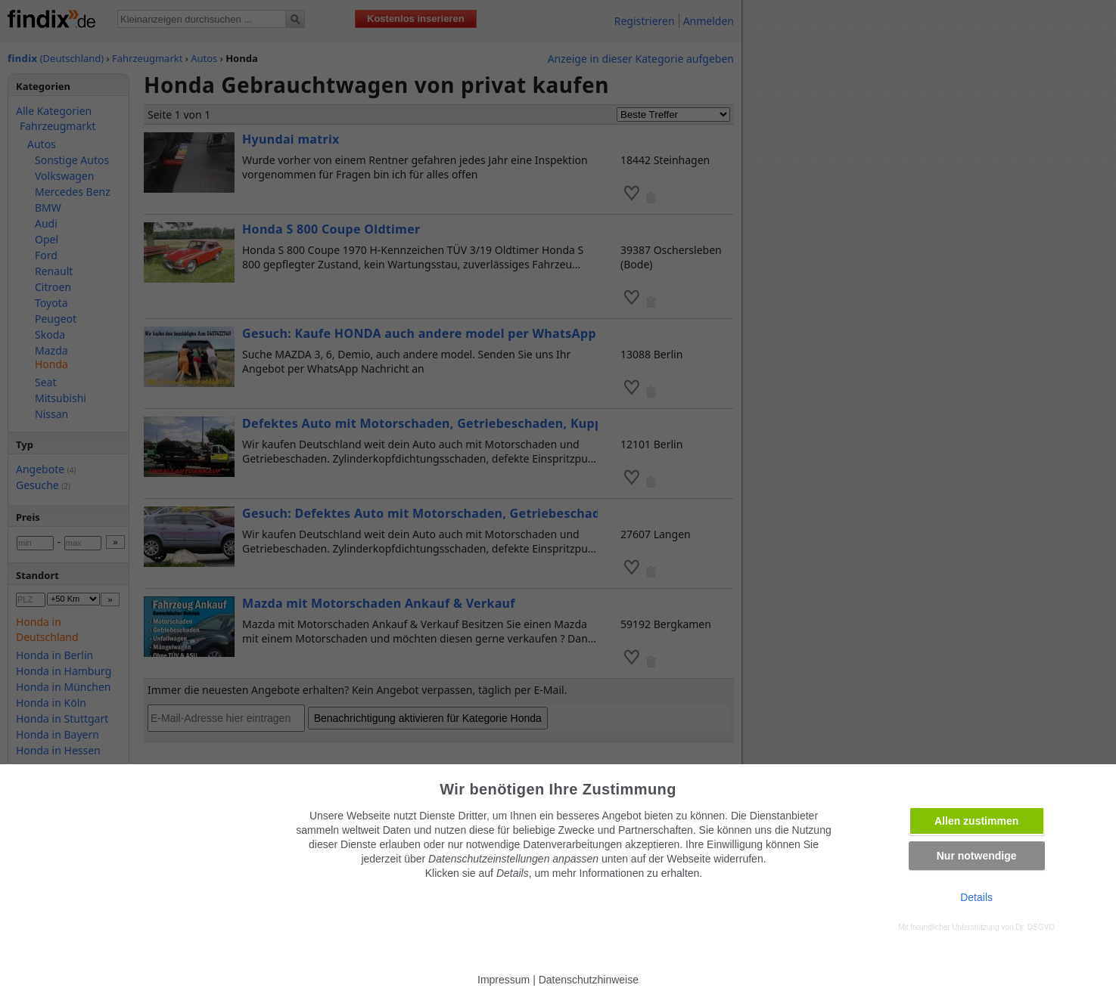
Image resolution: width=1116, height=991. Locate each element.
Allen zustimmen (976, 821)
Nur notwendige (977, 856)
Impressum (503, 980)
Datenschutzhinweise (589, 980)
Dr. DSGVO (1035, 927)
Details (976, 897)
